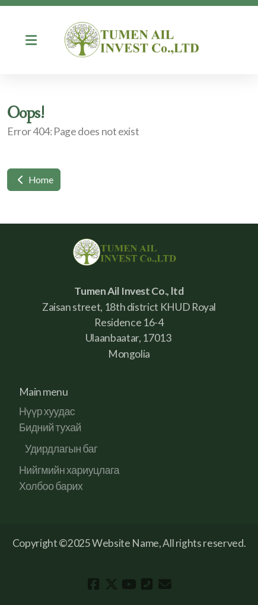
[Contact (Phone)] (147, 584)
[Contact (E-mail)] (165, 584)
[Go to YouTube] (129, 584)
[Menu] (31, 40)
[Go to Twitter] (111, 584)
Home (34, 179)
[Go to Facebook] (94, 584)
